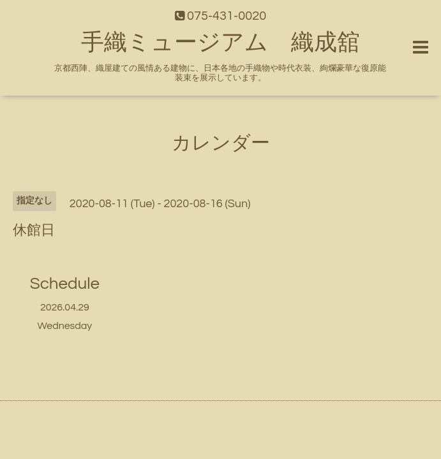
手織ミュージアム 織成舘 (220, 43)
